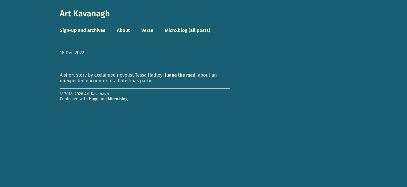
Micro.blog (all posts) (187, 30)
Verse (147, 30)
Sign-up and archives (82, 30)
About (123, 30)
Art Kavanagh (85, 13)
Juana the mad (180, 75)
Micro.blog (118, 98)
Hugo (94, 98)
